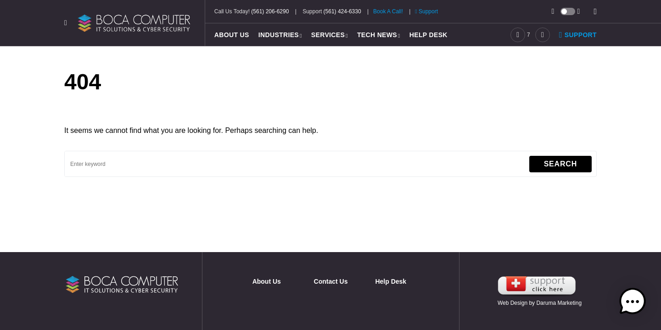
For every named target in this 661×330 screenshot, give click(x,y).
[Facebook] (520, 35)
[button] (65, 23)
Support (426, 11)
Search (560, 164)
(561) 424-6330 (342, 11)
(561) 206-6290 (270, 11)
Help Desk (390, 281)
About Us (266, 281)
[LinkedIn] (542, 35)
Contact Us (331, 281)
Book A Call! (388, 11)
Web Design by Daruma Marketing (540, 303)
